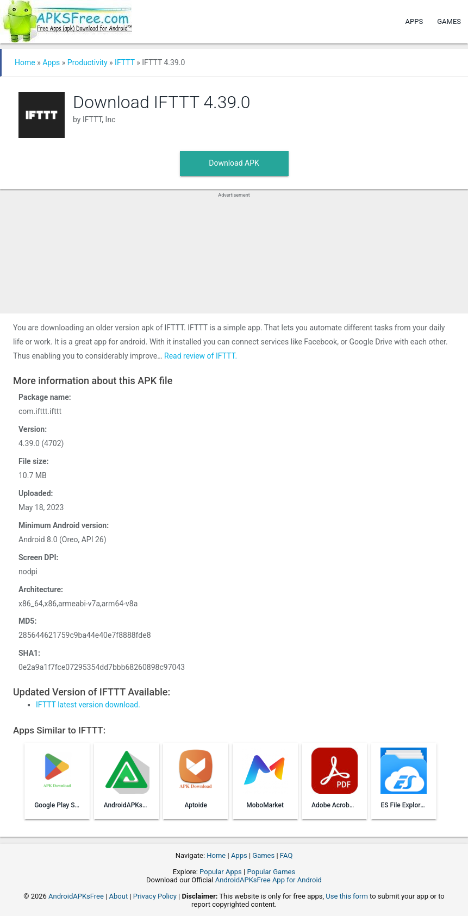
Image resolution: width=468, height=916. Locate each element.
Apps (414, 21)
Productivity (87, 62)
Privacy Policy (155, 896)
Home (25, 62)
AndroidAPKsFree (76, 896)
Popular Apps (220, 872)
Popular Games (271, 872)
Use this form (347, 896)
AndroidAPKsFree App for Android (268, 880)
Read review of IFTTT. (200, 356)
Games (449, 21)
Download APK (234, 163)
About (118, 896)
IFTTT (125, 62)
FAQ (286, 855)
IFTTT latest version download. (88, 704)
